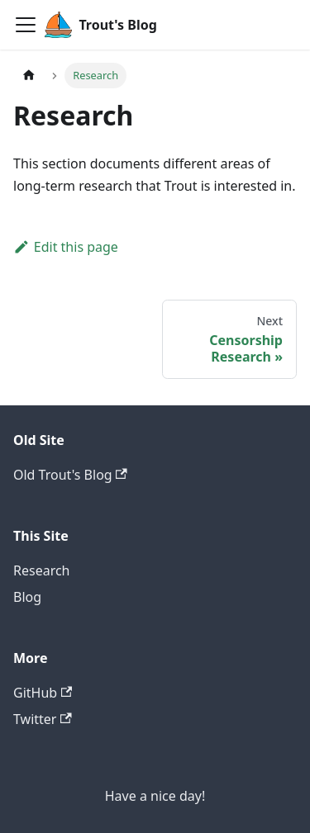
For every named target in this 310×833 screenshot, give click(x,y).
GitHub (42, 693)
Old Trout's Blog (70, 475)
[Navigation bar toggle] (25, 24)
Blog (27, 597)
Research (41, 570)
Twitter (42, 719)
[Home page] (29, 75)
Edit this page (65, 247)
